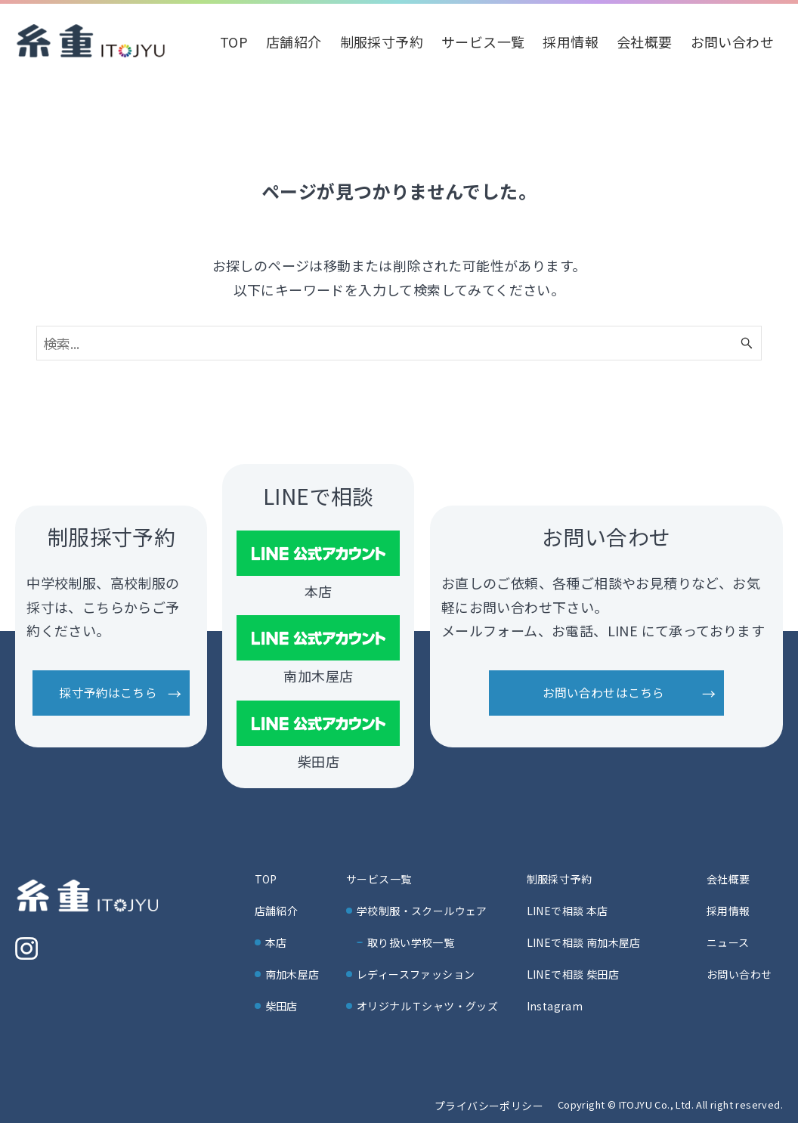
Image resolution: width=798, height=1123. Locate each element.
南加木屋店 (292, 974)
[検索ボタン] (747, 343)
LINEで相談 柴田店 (573, 974)
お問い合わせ (739, 974)
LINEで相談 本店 (567, 910)
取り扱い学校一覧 (410, 942)
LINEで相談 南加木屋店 (584, 942)
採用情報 (728, 910)
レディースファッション (416, 974)
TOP (266, 878)
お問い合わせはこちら (603, 692)
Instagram (555, 1005)
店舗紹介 (276, 910)
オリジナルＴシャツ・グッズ (427, 1005)
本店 (276, 942)
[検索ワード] (399, 343)
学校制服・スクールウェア (422, 910)
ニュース (728, 942)
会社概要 (728, 878)
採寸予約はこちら (107, 692)
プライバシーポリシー (489, 1105)
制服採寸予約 (559, 878)
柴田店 (281, 1005)
